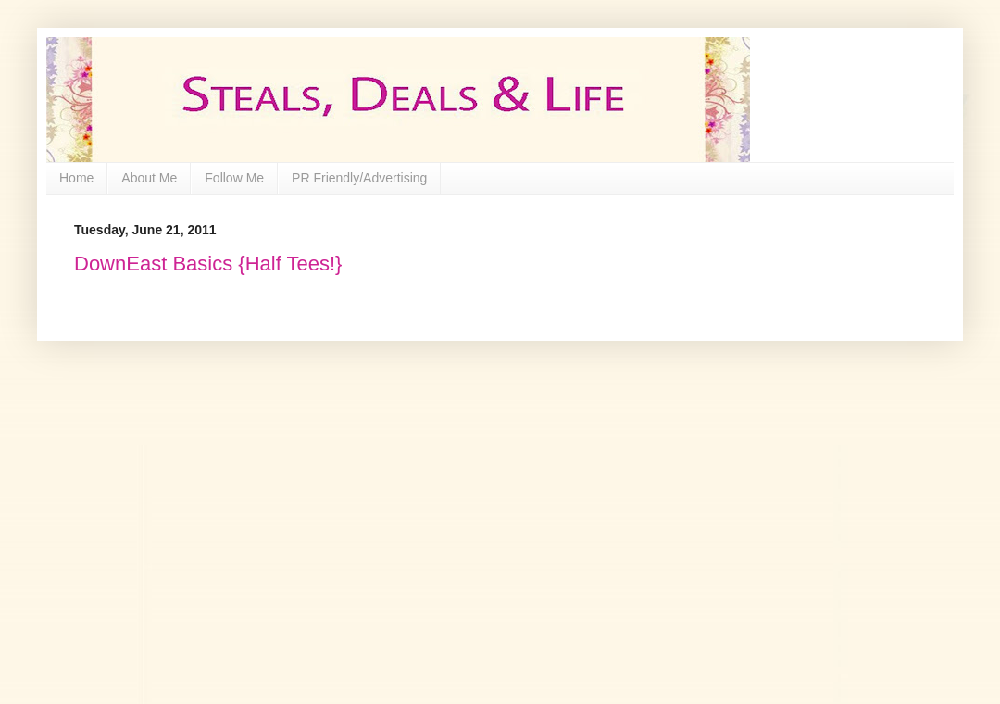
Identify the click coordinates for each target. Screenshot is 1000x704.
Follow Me (234, 177)
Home (76, 177)
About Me (149, 177)
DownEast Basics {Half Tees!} (208, 263)
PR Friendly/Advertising (359, 177)
